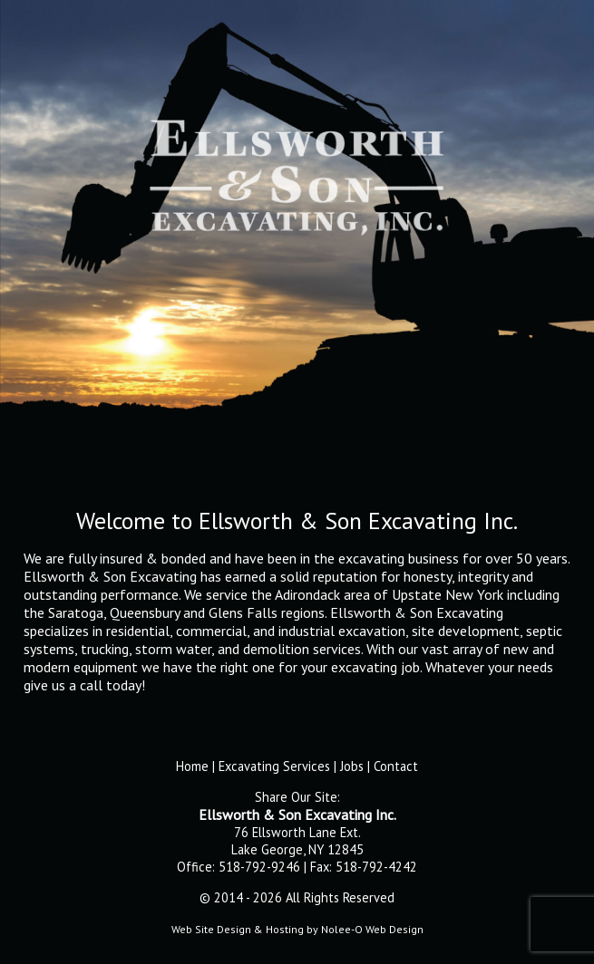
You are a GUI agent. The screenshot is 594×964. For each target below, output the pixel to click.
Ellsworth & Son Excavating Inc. (297, 814)
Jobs (352, 766)
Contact (396, 766)
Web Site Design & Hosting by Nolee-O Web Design (297, 929)
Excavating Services (274, 766)
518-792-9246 (259, 866)
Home (192, 766)
